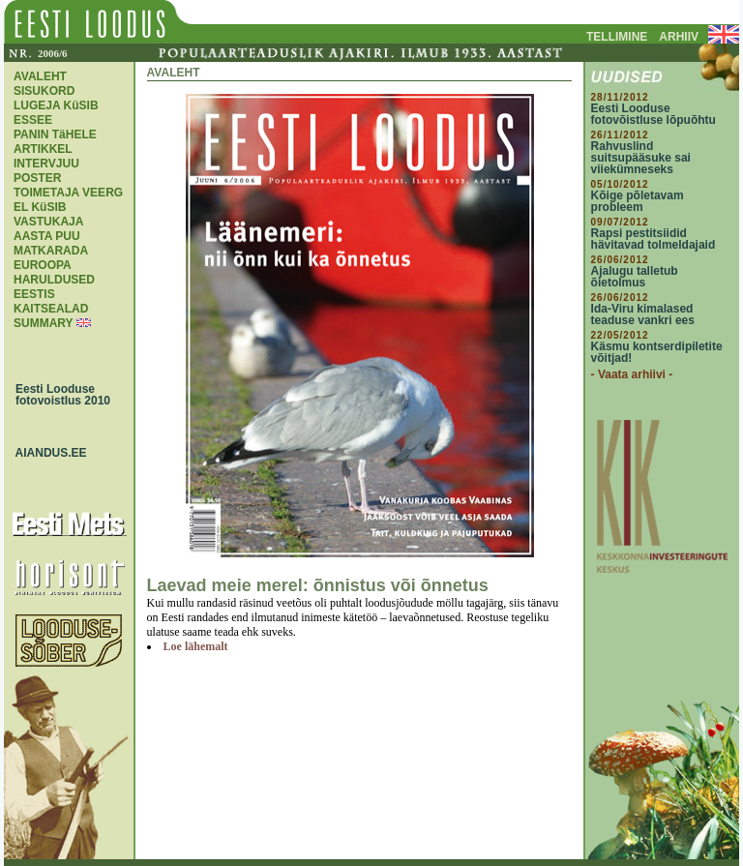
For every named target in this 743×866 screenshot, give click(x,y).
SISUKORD (44, 91)
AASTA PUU (47, 236)
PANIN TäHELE (55, 134)
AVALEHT (40, 76)
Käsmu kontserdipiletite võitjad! (657, 352)
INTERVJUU (46, 163)
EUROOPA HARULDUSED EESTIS (54, 279)
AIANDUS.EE (46, 453)
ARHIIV (678, 37)
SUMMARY (43, 323)
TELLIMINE (616, 37)
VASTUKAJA (48, 221)
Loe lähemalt (195, 646)
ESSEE (33, 120)
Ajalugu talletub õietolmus (634, 276)
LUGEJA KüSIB (56, 105)
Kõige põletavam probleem (637, 201)
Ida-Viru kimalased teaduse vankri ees (643, 314)
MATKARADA (51, 250)
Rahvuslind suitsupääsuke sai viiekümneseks (641, 157)
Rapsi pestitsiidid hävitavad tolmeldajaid (653, 239)
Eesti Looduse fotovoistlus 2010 (58, 394)
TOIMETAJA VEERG (68, 192)
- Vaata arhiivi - (632, 374)
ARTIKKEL (43, 149)
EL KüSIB (40, 207)
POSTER (37, 178)
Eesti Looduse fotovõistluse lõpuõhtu (653, 114)
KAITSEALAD (51, 308)
